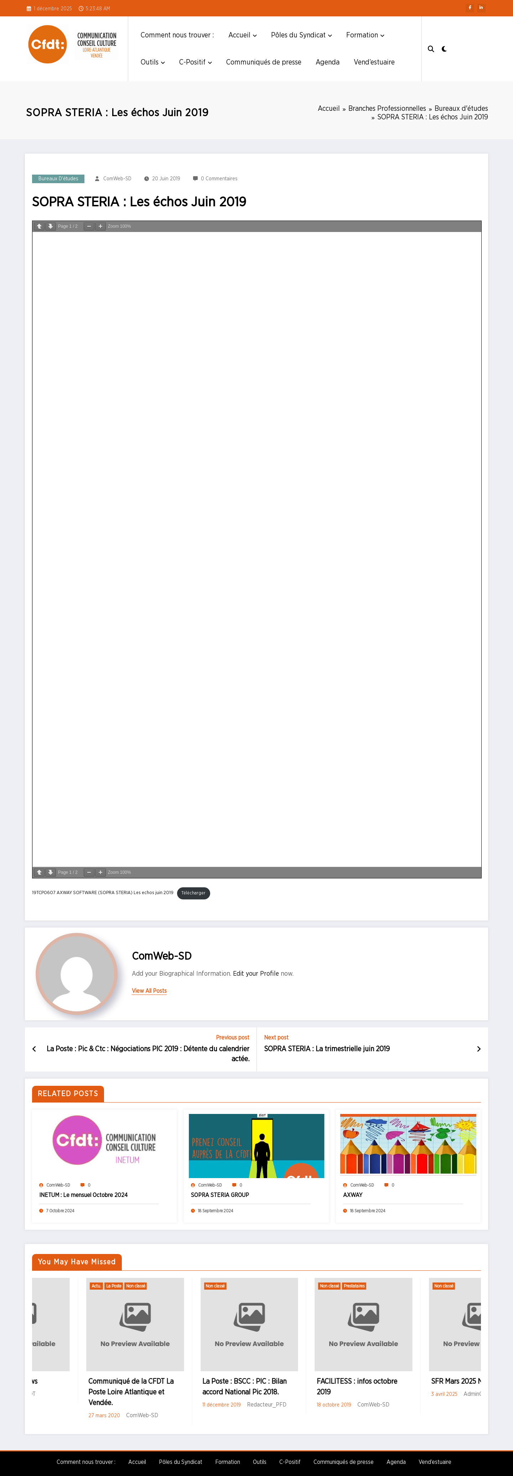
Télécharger (193, 893)
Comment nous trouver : (177, 35)
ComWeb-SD (117, 178)
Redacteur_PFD (327, 1405)
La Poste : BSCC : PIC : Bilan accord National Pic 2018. (305, 1387)
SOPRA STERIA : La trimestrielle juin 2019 (327, 1049)
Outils (153, 62)
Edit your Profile (256, 974)
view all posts (149, 991)
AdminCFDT (81, 1394)
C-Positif (195, 62)
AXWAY (352, 1195)
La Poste (173, 1286)
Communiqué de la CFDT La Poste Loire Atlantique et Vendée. (191, 1392)
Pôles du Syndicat (301, 35)
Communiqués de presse (263, 62)
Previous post (232, 1038)
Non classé (46, 1286)
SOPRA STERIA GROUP (220, 1195)
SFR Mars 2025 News (66, 1381)
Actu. (156, 1286)
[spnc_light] (448, 48)
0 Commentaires (219, 178)
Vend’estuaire (374, 62)
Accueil (242, 35)
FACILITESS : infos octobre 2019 (417, 1387)
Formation (365, 35)
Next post (276, 1038)
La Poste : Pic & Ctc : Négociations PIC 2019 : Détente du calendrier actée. (148, 1054)
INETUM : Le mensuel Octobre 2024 (83, 1195)
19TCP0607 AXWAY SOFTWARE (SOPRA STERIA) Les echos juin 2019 (102, 893)
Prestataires (414, 1286)
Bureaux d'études (58, 178)
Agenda (328, 62)
